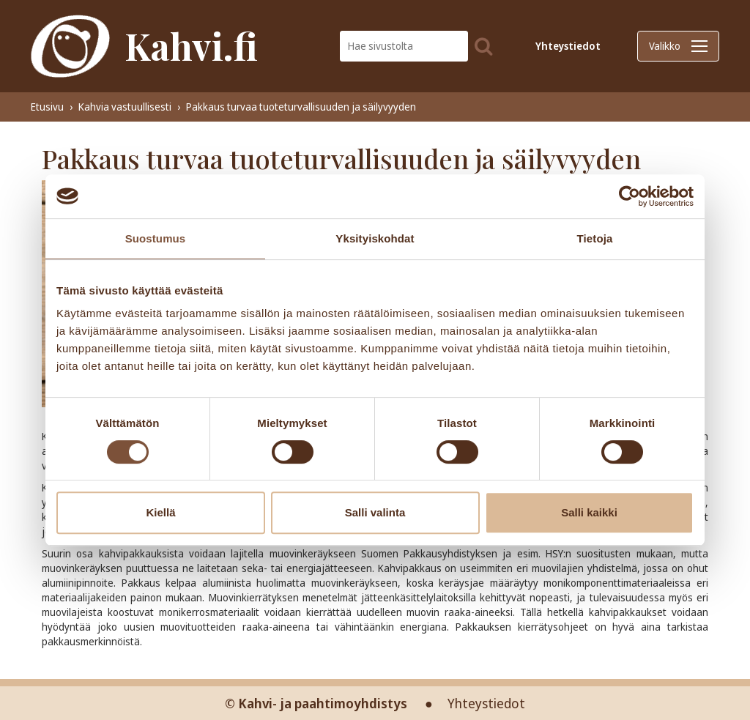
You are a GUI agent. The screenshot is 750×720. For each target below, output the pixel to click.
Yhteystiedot (568, 46)
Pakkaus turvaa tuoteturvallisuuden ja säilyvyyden (301, 107)
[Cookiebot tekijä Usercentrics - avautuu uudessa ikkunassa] (629, 196)
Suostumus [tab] (155, 238)
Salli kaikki (589, 512)
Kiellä (160, 512)
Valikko (678, 46)
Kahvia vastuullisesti (124, 107)
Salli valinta (375, 512)
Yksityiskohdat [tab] (374, 238)
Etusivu (47, 107)
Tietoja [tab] (595, 238)
